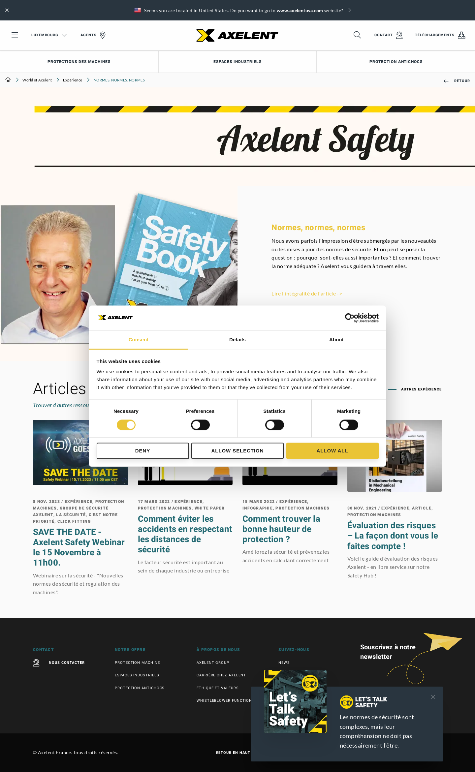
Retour (457, 81)
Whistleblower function (224, 700)
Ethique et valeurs (218, 688)
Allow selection (237, 451)
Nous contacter (59, 662)
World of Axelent (37, 80)
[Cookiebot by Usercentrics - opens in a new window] (350, 318)
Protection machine (137, 662)
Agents (93, 35)
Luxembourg (49, 35)
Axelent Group (213, 662)
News (284, 662)
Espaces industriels (237, 62)
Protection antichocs (140, 688)
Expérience (72, 80)
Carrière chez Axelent (221, 675)
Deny (142, 451)
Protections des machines (79, 62)
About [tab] (336, 340)
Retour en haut (237, 753)
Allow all (332, 451)
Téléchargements (440, 35)
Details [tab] (237, 340)
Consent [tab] (139, 340)
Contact (388, 35)
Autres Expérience (421, 389)
